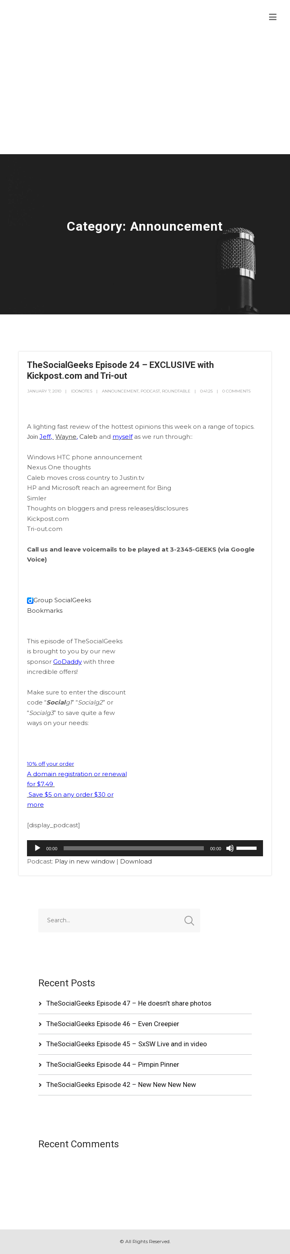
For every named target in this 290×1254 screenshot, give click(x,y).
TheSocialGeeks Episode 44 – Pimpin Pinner (112, 1064)
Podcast (150, 391)
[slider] (133, 848)
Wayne (66, 436)
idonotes (81, 391)
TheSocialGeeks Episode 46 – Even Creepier (112, 1024)
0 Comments (236, 391)
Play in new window (85, 861)
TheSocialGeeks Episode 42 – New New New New (121, 1084)
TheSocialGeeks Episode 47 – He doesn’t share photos (128, 1003)
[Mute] (230, 848)
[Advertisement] (145, 93)
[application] (145, 848)
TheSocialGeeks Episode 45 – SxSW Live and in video (126, 1044)
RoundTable (176, 391)
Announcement (120, 391)
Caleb (88, 436)
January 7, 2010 (44, 391)
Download (136, 861)
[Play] (37, 848)
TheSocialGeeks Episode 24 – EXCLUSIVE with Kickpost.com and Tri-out (120, 370)
